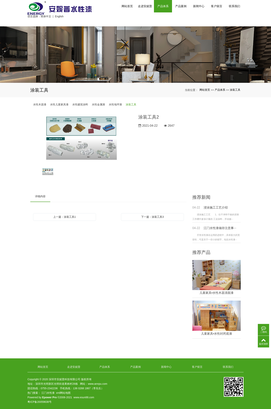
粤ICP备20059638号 (39, 401)
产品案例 (181, 13)
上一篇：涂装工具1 (64, 216)
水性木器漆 (39, 104)
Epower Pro (49, 397)
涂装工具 (235, 89)
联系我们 (234, 13)
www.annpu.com (97, 383)
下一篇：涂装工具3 (152, 216)
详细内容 (40, 196)
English (59, 21)
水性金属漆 (98, 104)
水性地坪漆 (115, 104)
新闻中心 (199, 13)
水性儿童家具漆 (59, 104)
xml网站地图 (63, 392)
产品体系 (163, 13)
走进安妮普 (145, 13)
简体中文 (46, 21)
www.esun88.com (84, 397)
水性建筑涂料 (80, 104)
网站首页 (127, 13)
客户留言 (217, 13)
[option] (81, 139)
